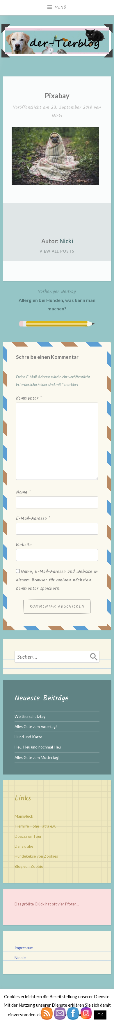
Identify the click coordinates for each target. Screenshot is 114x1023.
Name (23, 492)
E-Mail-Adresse (33, 518)
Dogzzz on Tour (28, 836)
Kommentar (29, 398)
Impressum (24, 947)
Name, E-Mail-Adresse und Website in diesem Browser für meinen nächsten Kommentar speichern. (57, 580)
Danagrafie (24, 846)
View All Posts (57, 251)
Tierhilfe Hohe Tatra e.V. (35, 826)
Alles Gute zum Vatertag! (36, 726)
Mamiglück (24, 816)
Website (24, 544)
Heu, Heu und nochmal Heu (38, 747)
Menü (60, 7)
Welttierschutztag (30, 716)
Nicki (57, 116)
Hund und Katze (28, 737)
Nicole (20, 957)
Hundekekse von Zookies (36, 856)
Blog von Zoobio (29, 866)
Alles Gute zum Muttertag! (37, 757)
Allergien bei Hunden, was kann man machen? (57, 299)
